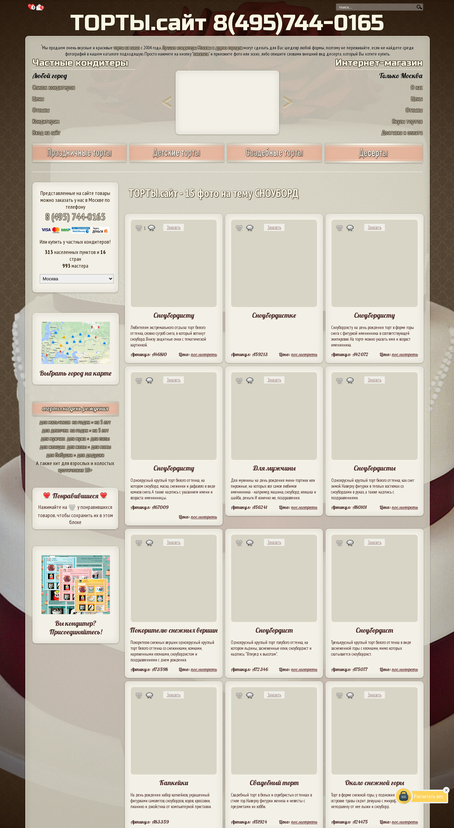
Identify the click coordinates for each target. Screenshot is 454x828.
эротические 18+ (75, 469)
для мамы (101, 446)
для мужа (76, 438)
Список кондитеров (54, 87)
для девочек (55, 430)
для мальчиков (54, 421)
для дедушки (90, 454)
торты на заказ (127, 48)
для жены (77, 446)
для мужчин (53, 438)
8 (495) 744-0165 (75, 216)
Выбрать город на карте (75, 373)
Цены (38, 98)
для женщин (52, 446)
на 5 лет (102, 421)
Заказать (173, 227)
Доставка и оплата (402, 132)
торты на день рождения (75, 408)
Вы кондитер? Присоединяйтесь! (75, 627)
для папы (100, 438)
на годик (81, 421)
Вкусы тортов (407, 121)
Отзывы (41, 110)
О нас (417, 87)
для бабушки (59, 454)
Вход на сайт (47, 132)
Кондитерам (46, 121)
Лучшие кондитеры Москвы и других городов (202, 48)
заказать (201, 54)
